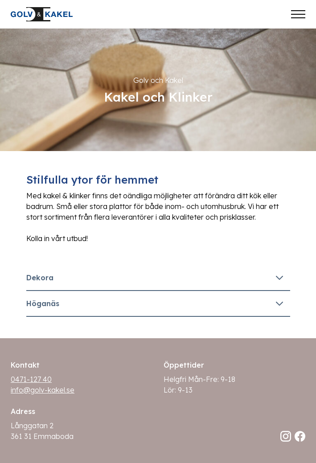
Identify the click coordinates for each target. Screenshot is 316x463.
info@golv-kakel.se (42, 389)
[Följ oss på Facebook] (300, 436)
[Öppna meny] (298, 14)
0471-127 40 (31, 379)
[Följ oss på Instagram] (285, 436)
